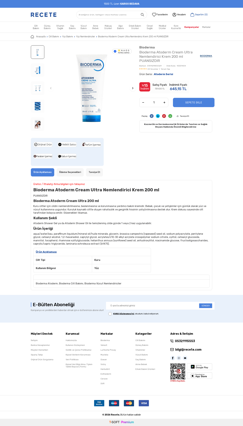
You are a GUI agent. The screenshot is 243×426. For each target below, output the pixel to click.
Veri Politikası (72, 359)
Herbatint (105, 369)
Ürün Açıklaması (42, 172)
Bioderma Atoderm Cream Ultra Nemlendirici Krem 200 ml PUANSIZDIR (133, 36)
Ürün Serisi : (156, 74)
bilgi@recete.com (188, 349)
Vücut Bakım (84, 27)
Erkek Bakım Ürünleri (135, 27)
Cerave (104, 379)
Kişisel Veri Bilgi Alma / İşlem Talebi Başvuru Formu (79, 365)
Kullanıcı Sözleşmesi (75, 345)
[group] (92, 88)
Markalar (206, 27)
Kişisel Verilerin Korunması (78, 355)
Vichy (103, 364)
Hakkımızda (71, 340)
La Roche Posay (108, 350)
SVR (102, 383)
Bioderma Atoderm (47, 283)
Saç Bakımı (72, 27)
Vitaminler (140, 350)
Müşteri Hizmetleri (39, 350)
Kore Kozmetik (176, 27)
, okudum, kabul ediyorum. (133, 314)
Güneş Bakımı (47, 27)
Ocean (104, 359)
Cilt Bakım (36, 27)
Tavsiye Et (184, 116)
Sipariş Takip (37, 355)
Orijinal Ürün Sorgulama (42, 359)
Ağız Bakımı (120, 27)
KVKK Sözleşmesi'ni (123, 314)
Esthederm (106, 374)
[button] (51, 88)
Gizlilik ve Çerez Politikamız (78, 350)
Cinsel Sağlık (150, 27)
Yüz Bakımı (67, 36)
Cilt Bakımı (54, 36)
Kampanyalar (191, 27)
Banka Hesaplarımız (40, 345)
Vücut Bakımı (141, 355)
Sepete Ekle (193, 102)
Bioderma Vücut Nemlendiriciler (102, 283)
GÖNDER (206, 305)
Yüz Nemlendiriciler (85, 36)
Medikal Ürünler (162, 27)
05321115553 (185, 341)
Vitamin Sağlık (60, 27)
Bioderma (147, 47)
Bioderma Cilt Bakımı (71, 283)
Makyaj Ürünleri (108, 27)
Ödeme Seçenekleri (70, 172)
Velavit (104, 345)
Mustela (104, 355)
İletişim (34, 340)
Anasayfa (38, 36)
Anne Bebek (95, 27)
